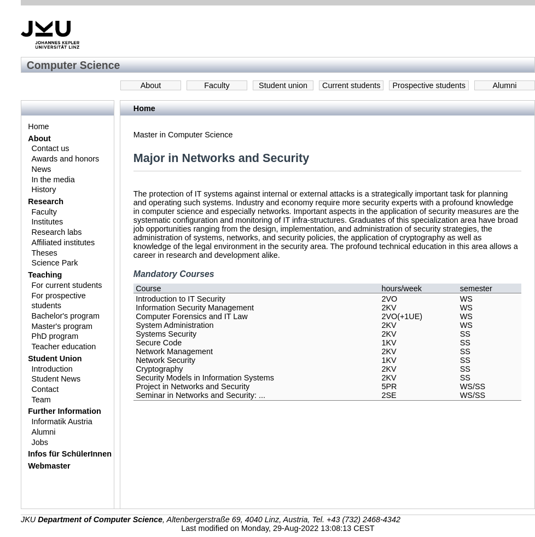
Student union (283, 85)
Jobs (40, 442)
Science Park (55, 262)
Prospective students (429, 85)
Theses (44, 253)
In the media (53, 179)
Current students (351, 85)
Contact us (50, 148)
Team (41, 399)
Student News (56, 378)
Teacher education (64, 346)
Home (38, 126)
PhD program (55, 336)
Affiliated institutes (63, 242)
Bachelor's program (66, 315)
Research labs (57, 232)
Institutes (47, 221)
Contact (45, 389)
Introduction (52, 369)
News (41, 169)
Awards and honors (66, 158)
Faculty (216, 85)
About (151, 85)
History (44, 189)
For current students (67, 285)
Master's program (62, 326)
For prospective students (59, 300)
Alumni (505, 85)
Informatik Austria (62, 421)
